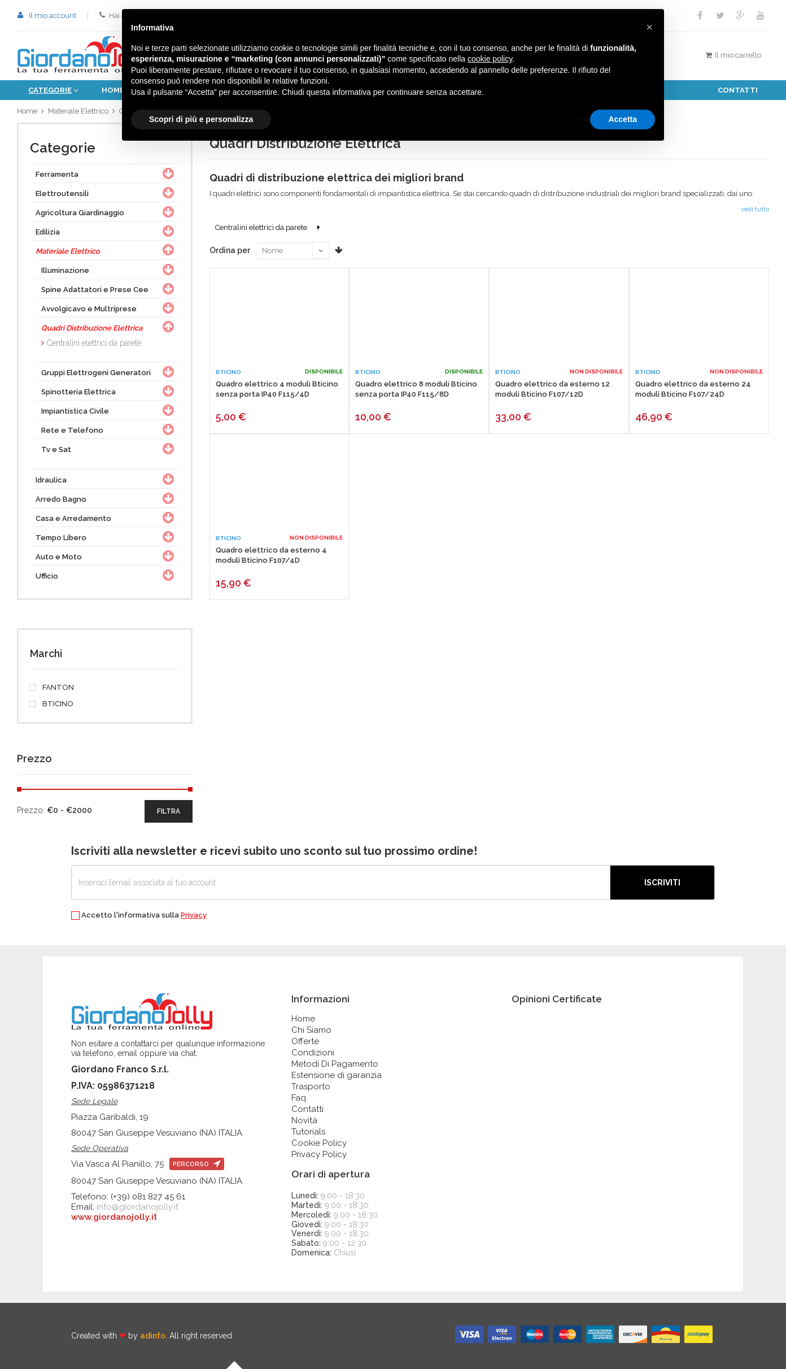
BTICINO (51, 704)
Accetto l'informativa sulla (139, 915)
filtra (168, 811)
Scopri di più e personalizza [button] (201, 119)
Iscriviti (662, 882)
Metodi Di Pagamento (334, 1064)
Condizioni (312, 1053)
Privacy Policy (319, 1154)
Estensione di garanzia (336, 1075)
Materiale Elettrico (78, 111)
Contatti (738, 90)
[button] (649, 27)
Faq (298, 1098)
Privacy (194, 915)
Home (27, 111)
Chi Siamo (311, 1030)
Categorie (50, 90)
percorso (197, 1164)
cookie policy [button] (490, 58)
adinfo (152, 1335)
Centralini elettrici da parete (94, 342)
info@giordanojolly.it (137, 1207)
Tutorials (308, 1132)
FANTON (52, 688)
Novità (304, 1120)
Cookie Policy (319, 1143)
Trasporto (310, 1086)
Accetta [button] (622, 119)
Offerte (305, 1041)
